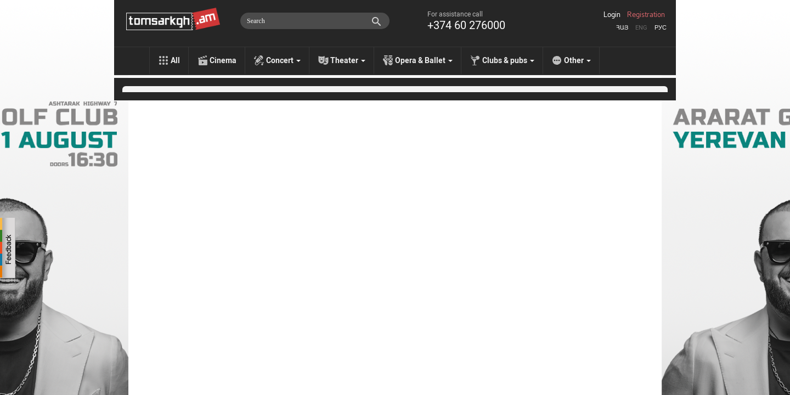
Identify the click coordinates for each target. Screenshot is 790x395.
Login (611, 14)
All (175, 60)
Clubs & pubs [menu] (508, 60)
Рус (660, 27)
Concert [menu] (283, 60)
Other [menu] (577, 60)
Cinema (223, 60)
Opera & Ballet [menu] (424, 60)
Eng (641, 27)
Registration (646, 14)
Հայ (622, 27)
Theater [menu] (347, 60)
